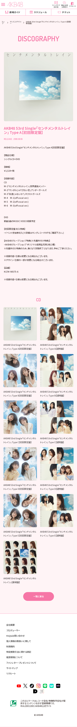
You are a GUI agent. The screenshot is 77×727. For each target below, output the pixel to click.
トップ (3, 22)
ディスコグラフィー (16, 22)
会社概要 (10, 625)
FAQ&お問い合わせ (15, 636)
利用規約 (10, 646)
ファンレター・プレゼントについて (21, 663)
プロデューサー (13, 630)
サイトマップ (11, 668)
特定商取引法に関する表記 (18, 652)
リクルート (11, 673)
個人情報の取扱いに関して (18, 641)
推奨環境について (14, 657)
